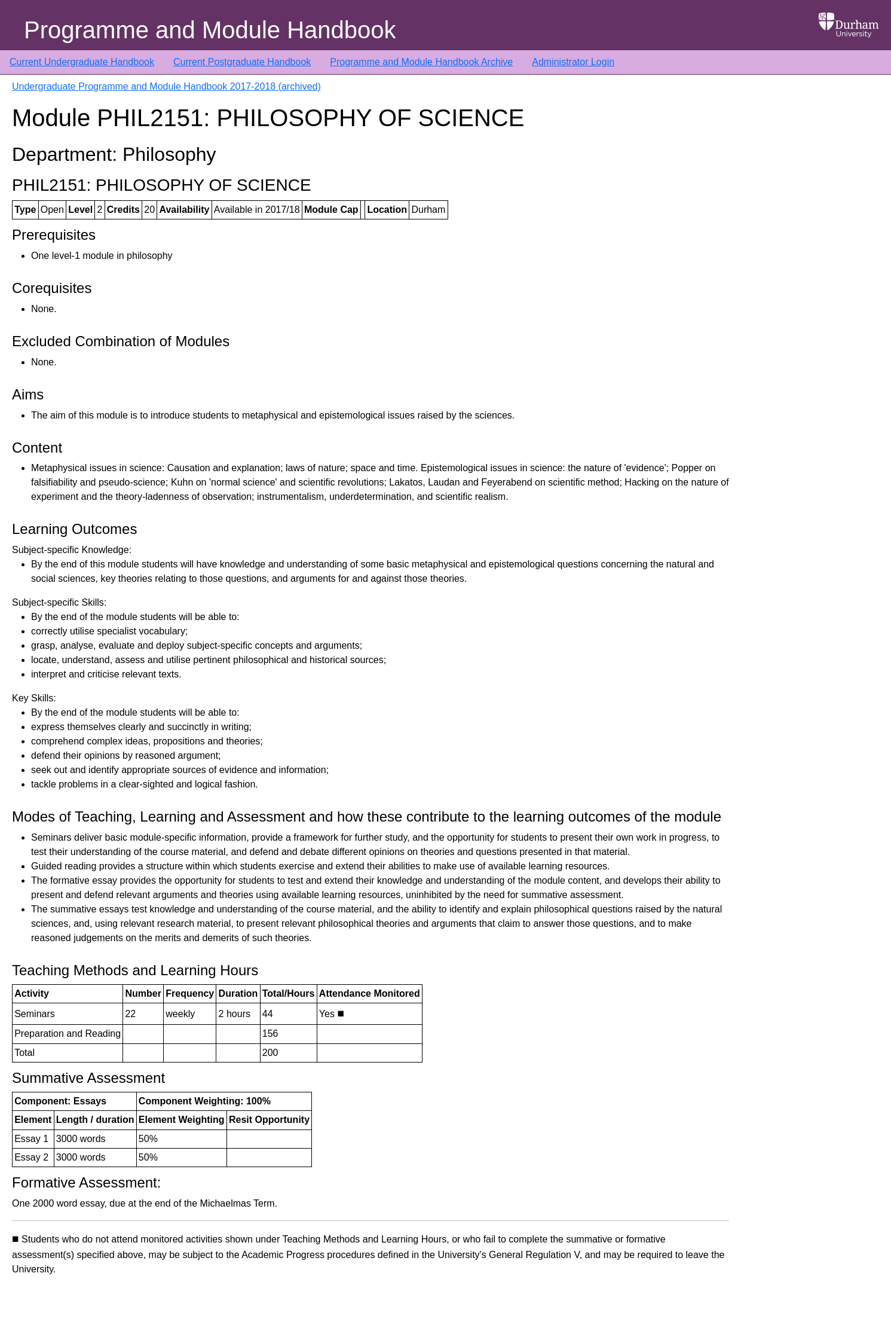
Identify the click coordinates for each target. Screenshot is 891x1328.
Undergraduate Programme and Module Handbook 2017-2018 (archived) (166, 86)
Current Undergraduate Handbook (82, 62)
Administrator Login (573, 62)
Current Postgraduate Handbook (242, 62)
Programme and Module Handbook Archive (421, 62)
